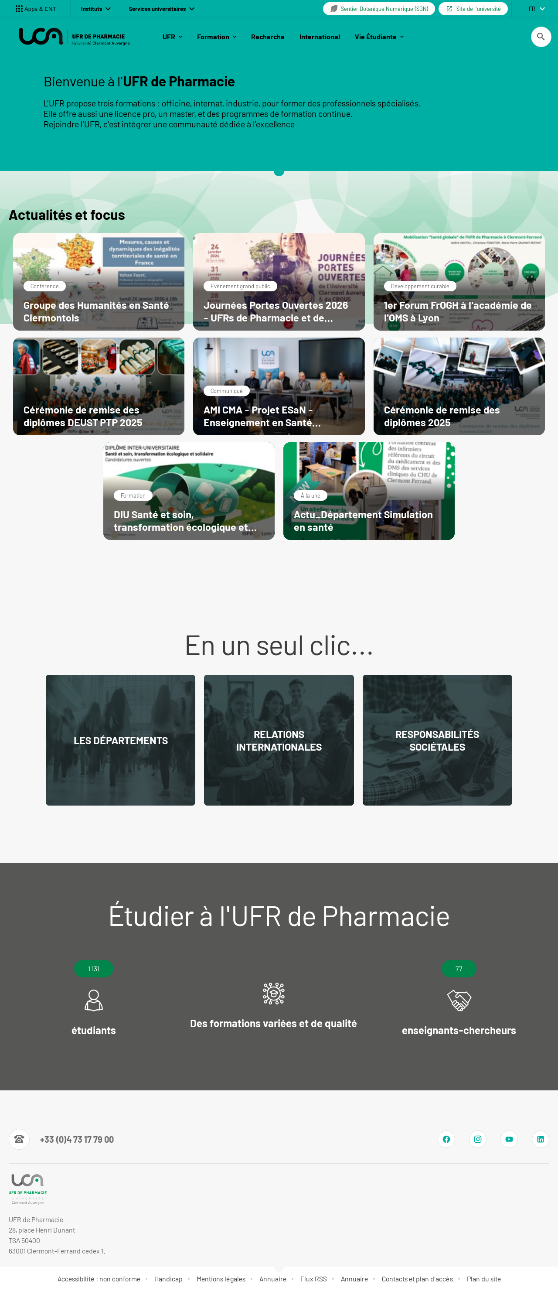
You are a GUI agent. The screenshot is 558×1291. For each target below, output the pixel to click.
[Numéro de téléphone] (61, 1139)
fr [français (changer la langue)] (532, 8)
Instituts (96, 8)
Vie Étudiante (379, 36)
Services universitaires (161, 8)
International (319, 36)
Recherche (268, 36)
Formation (216, 36)
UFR (172, 36)
